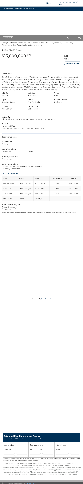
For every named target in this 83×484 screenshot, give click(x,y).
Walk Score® (46, 299)
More (48, 3)
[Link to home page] (54, 3)
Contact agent (8, 37)
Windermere (30, 483)
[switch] (68, 37)
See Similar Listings (73, 63)
